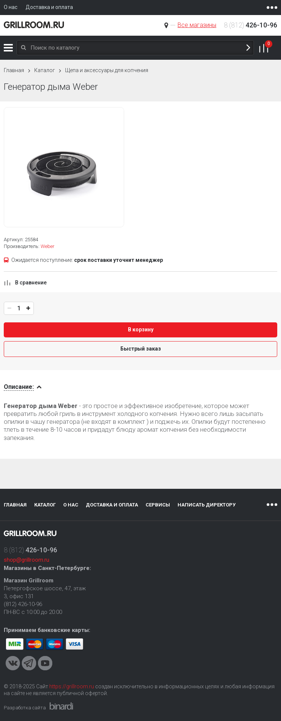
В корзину (140, 329)
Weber (48, 246)
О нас (70, 505)
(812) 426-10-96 (23, 604)
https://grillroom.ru (71, 686)
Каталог (8, 47)
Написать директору (206, 505)
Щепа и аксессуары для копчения (106, 70)
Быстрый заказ (140, 349)
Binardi (61, 706)
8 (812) (250, 25)
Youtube (45, 663)
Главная (14, 70)
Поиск (248, 48)
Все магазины (197, 25)
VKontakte (13, 663)
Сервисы (158, 505)
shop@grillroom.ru (26, 559)
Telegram (29, 663)
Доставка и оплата (112, 505)
